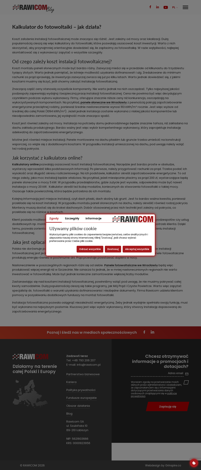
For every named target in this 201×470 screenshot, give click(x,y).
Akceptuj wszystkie (137, 249)
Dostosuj (113, 249)
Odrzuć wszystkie (90, 249)
